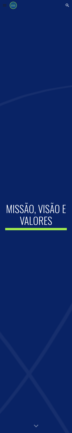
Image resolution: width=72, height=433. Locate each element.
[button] (4, 5)
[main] (36, 216)
